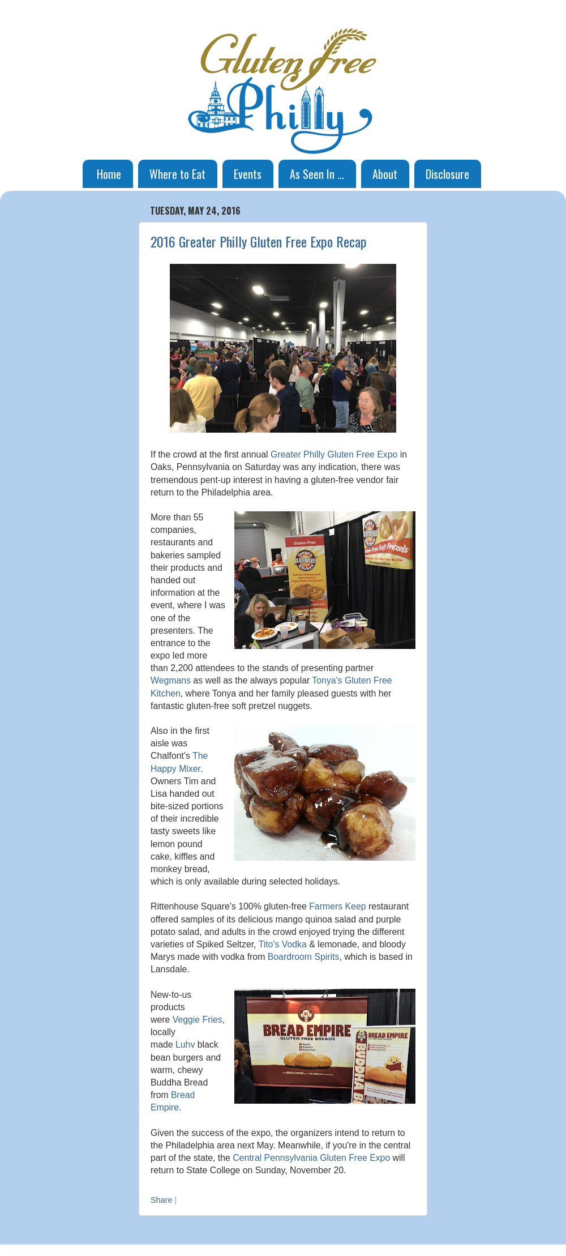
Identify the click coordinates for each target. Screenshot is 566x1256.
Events (247, 173)
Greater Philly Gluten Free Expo (334, 454)
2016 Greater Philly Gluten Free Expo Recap (259, 241)
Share (161, 1199)
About (384, 173)
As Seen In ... (317, 173)
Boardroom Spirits (304, 957)
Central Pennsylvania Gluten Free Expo (311, 1158)
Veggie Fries (197, 1019)
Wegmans (171, 680)
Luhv (185, 1044)
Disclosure (447, 173)
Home (109, 173)
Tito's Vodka (283, 944)
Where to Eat (177, 173)
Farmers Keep (337, 906)
